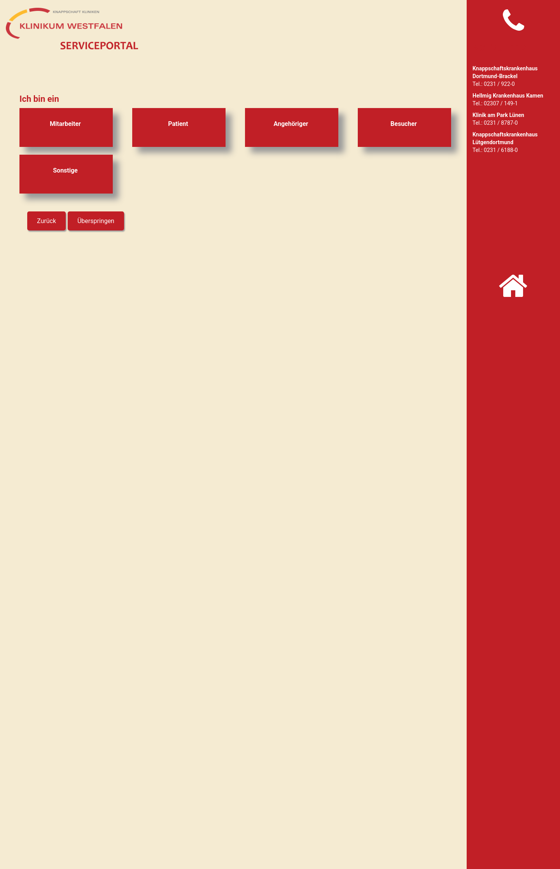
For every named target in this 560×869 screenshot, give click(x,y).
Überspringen (95, 221)
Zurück (46, 221)
